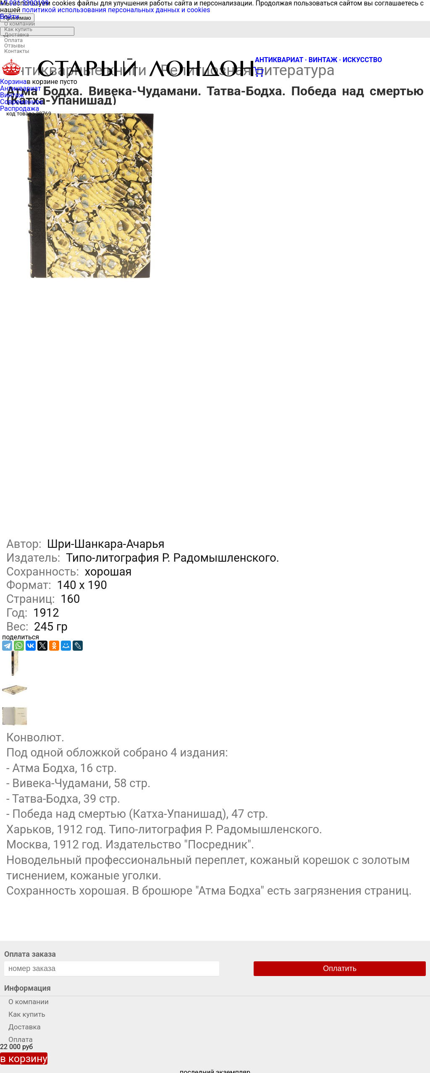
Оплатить (340, 968)
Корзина (13, 82)
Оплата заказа (30, 954)
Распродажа (19, 109)
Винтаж (12, 95)
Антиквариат (20, 88)
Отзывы (14, 45)
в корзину (23, 1058)
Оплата (13, 40)
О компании (19, 24)
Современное (21, 102)
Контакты (16, 51)
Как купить (18, 29)
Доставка (16, 34)
